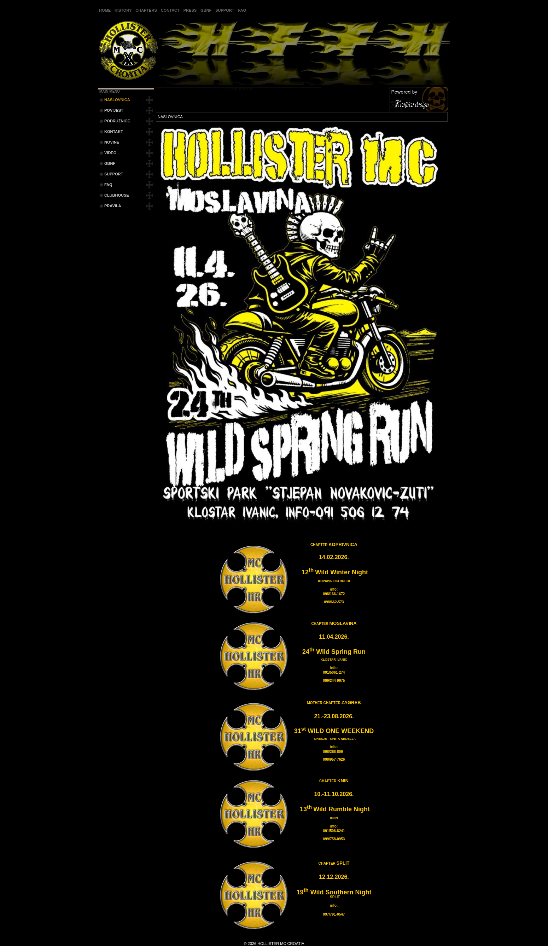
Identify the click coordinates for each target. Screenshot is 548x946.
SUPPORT (224, 10)
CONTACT (170, 10)
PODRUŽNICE (117, 121)
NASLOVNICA (117, 100)
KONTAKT (113, 131)
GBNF (205, 10)
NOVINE (111, 142)
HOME (105, 10)
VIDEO (110, 153)
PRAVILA (112, 206)
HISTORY (123, 10)
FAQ (242, 10)
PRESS (190, 10)
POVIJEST (113, 110)
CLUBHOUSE (116, 195)
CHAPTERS (146, 10)
